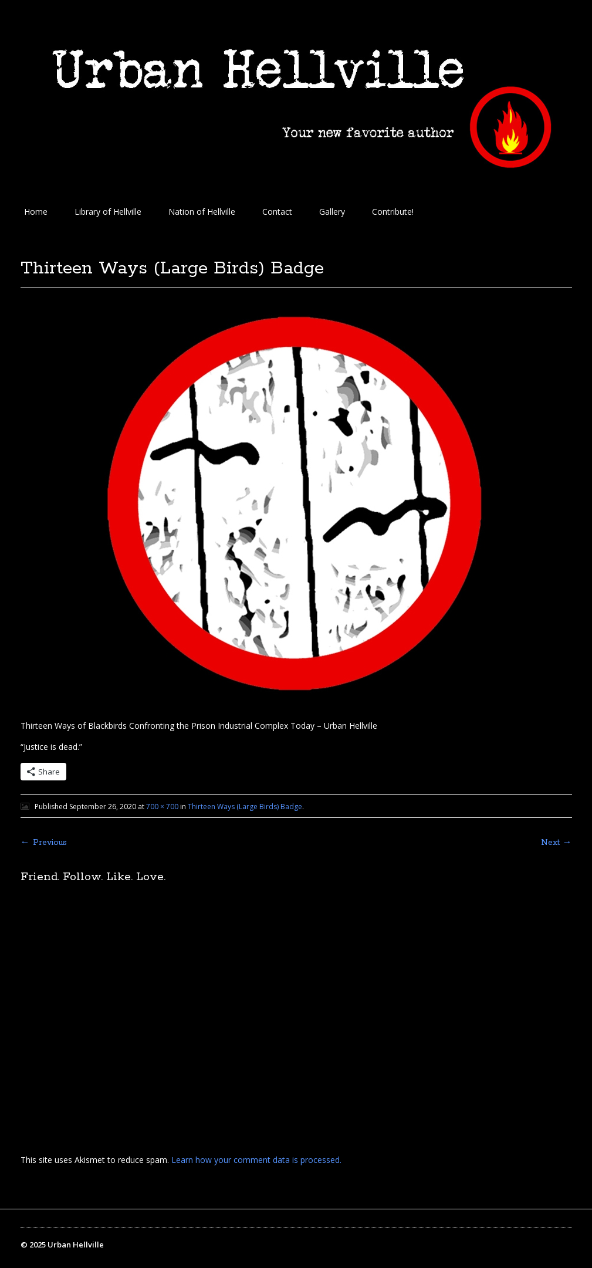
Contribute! (393, 211)
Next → (556, 842)
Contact (277, 211)
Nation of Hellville (201, 211)
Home (36, 211)
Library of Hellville (108, 211)
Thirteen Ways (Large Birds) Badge (245, 806)
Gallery (332, 211)
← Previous (44, 842)
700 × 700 (162, 806)
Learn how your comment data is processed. (256, 1159)
